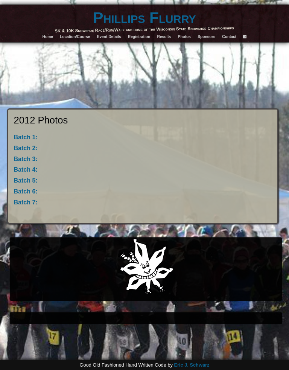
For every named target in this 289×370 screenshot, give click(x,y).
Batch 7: (26, 202)
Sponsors (206, 37)
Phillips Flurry (144, 17)
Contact (229, 37)
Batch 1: (26, 137)
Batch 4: (26, 169)
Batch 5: (26, 180)
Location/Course (75, 37)
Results (164, 37)
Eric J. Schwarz (191, 365)
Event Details (109, 37)
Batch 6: (26, 191)
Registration (139, 37)
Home (48, 37)
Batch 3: (26, 159)
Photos (184, 37)
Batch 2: (26, 148)
